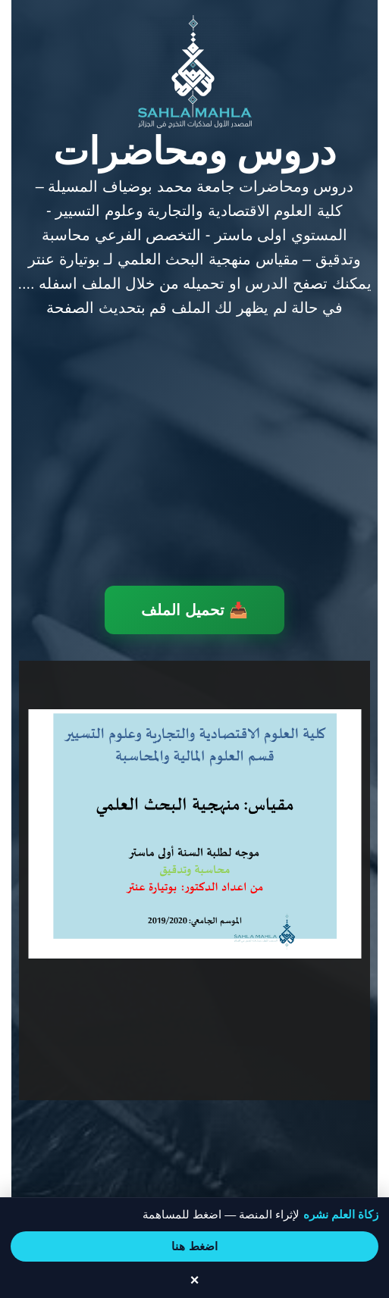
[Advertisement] (194, 455)
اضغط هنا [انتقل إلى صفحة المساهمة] (194, 1246)
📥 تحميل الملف (194, 610)
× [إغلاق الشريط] (194, 1279)
